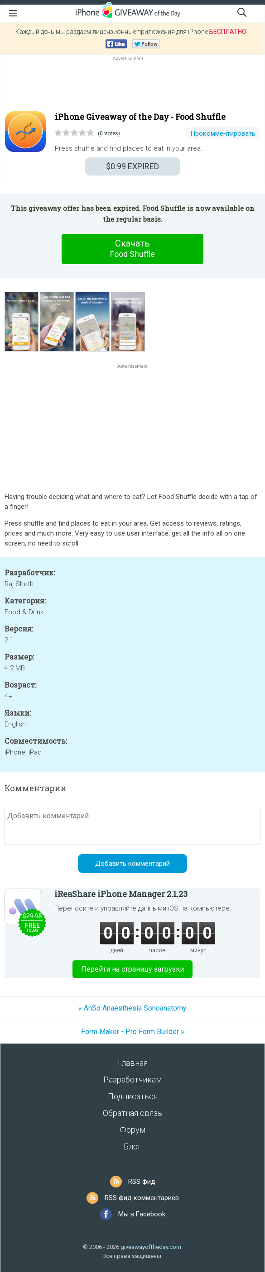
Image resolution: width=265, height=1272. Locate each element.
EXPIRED (132, 166)
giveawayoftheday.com (150, 1247)
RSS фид (141, 1181)
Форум (132, 1129)
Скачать (133, 249)
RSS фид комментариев (142, 1198)
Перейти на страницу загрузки (132, 969)
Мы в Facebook (141, 1214)
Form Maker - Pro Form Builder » (132, 1031)
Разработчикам (132, 1079)
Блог (132, 1146)
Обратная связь (132, 1113)
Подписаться (133, 1096)
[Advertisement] (132, 84)
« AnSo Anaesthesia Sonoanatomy (132, 1008)
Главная (133, 1063)
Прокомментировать (222, 133)
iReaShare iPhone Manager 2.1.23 (121, 893)
